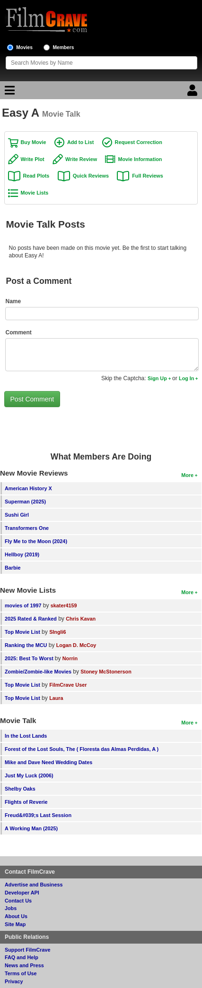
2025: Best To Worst (30, 658)
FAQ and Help (21, 957)
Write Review (81, 159)
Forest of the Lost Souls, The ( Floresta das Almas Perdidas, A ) (81, 749)
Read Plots (36, 176)
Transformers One (27, 528)
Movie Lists (35, 193)
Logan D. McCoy (76, 645)
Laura (56, 698)
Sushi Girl (17, 515)
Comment (19, 332)
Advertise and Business (33, 884)
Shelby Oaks (20, 789)
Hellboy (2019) (22, 554)
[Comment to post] (102, 354)
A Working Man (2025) (31, 828)
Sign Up (157, 378)
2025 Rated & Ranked (31, 619)
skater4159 (64, 605)
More (187, 475)
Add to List (80, 142)
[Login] (193, 92)
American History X (28, 488)
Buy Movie (33, 142)
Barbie (13, 568)
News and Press (24, 965)
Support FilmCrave (28, 950)
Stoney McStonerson (105, 671)
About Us (16, 916)
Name (13, 301)
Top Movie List (22, 632)
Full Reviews (147, 176)
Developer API (22, 892)
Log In (186, 378)
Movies (24, 47)
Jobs (11, 908)
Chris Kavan (81, 619)
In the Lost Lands (26, 736)
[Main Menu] (8, 92)
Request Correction (138, 142)
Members (63, 47)
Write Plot (32, 159)
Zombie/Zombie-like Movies (38, 671)
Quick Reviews (91, 176)
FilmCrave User (68, 685)
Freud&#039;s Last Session (38, 815)
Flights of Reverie (26, 802)
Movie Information (140, 159)
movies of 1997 (23, 605)
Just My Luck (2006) (29, 775)
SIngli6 (57, 632)
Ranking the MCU (26, 645)
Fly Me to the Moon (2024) (36, 541)
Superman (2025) (25, 501)
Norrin (70, 658)
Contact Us (18, 900)
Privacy (14, 981)
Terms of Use (21, 973)
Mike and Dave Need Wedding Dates (48, 762)
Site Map (15, 924)
